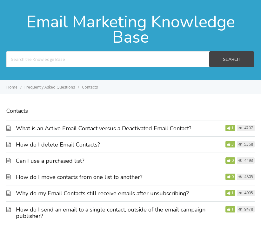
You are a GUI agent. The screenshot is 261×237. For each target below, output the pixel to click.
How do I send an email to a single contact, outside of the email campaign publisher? (110, 213)
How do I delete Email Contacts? (58, 144)
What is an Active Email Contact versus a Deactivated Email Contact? (103, 128)
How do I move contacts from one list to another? (79, 177)
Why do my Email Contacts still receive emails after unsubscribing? (102, 193)
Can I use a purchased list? (50, 161)
